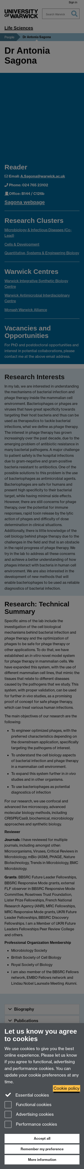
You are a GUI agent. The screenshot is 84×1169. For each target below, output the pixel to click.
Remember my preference (42, 1149)
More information (42, 1159)
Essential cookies (26, 1095)
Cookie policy (67, 1088)
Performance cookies (30, 1124)
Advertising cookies (29, 1115)
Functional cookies (28, 1105)
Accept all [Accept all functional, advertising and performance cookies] (42, 1138)
